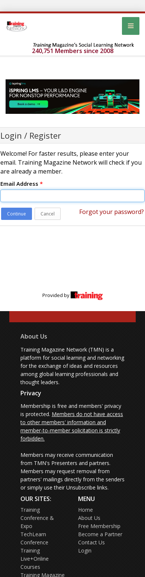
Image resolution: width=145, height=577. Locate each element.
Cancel (48, 214)
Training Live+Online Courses (34, 558)
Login (84, 550)
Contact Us (91, 542)
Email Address (21, 183)
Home (85, 509)
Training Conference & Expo (37, 518)
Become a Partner (100, 534)
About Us (33, 336)
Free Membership (99, 526)
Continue (16, 214)
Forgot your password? (111, 212)
